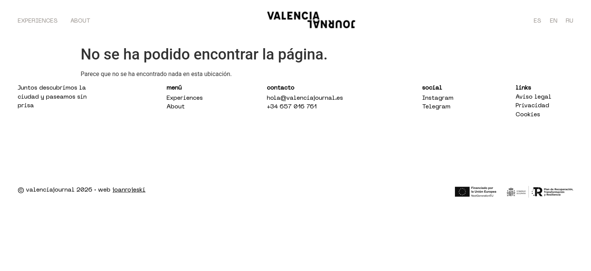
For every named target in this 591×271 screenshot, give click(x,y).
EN (553, 21)
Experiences (38, 21)
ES (537, 21)
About (80, 21)
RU (569, 21)
